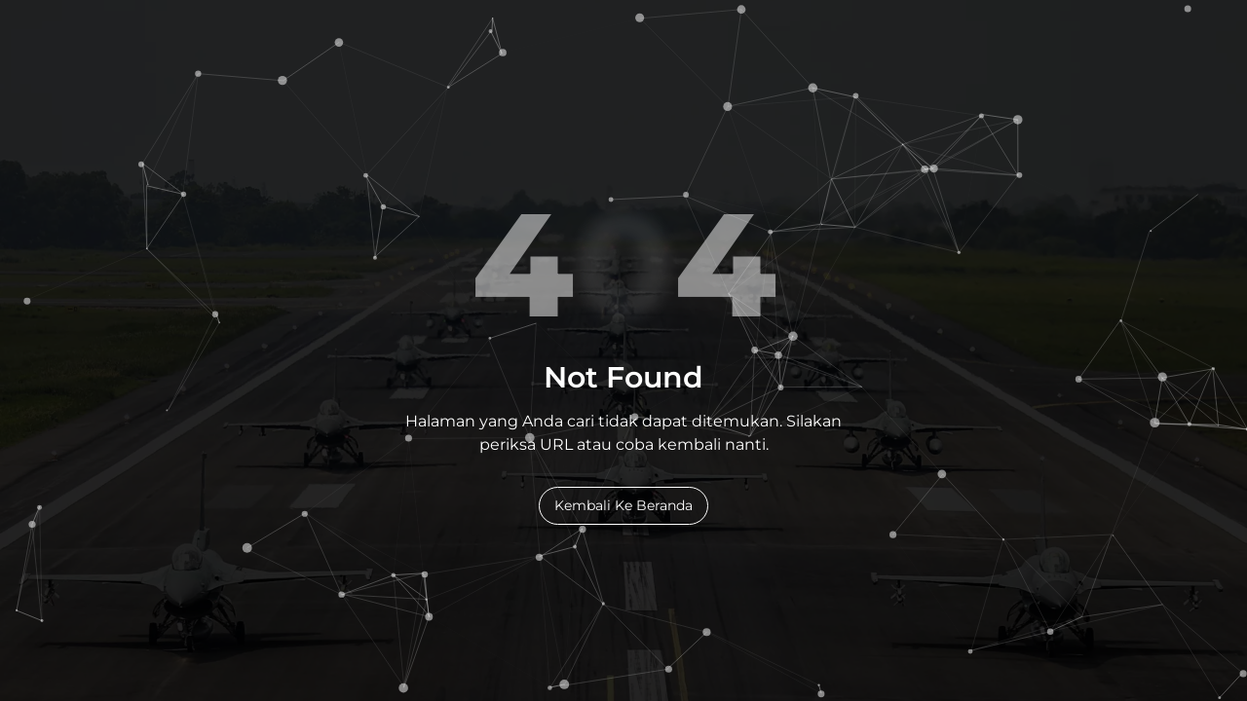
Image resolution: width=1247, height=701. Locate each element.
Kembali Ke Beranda (623, 505)
